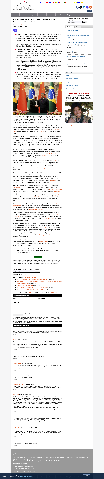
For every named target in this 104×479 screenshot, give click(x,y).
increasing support (51, 153)
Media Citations (79, 15)
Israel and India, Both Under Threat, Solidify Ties (29, 289)
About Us (15, 15)
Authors (42, 15)
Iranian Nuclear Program (72, 78)
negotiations (53, 180)
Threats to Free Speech (71, 88)
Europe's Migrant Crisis (71, 82)
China (24, 274)
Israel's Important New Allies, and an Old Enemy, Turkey (31, 287)
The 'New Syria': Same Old (74, 51)
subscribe (30, 292)
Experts (33, 15)
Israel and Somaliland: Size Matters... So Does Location (31, 279)
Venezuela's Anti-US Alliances (24, 285)
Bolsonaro (46, 240)
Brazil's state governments (43, 235)
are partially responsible (55, 189)
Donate (51, 15)
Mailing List (69, 15)
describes (54, 160)
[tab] (70, 27)
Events (24, 15)
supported (56, 195)
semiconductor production (36, 209)
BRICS (46, 227)
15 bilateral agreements (43, 168)
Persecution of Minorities (72, 85)
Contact (89, 15)
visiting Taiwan (43, 241)
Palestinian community (40, 197)
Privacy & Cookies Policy (28, 471)
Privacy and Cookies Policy (26, 476)
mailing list (54, 292)
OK (87, 476)
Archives (60, 15)
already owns (38, 166)
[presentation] (70, 27)
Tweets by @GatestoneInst (72, 126)
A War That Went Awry (72, 30)
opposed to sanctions (18, 187)
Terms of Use (16, 471)
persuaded (45, 155)
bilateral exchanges (50, 218)
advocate (41, 131)
